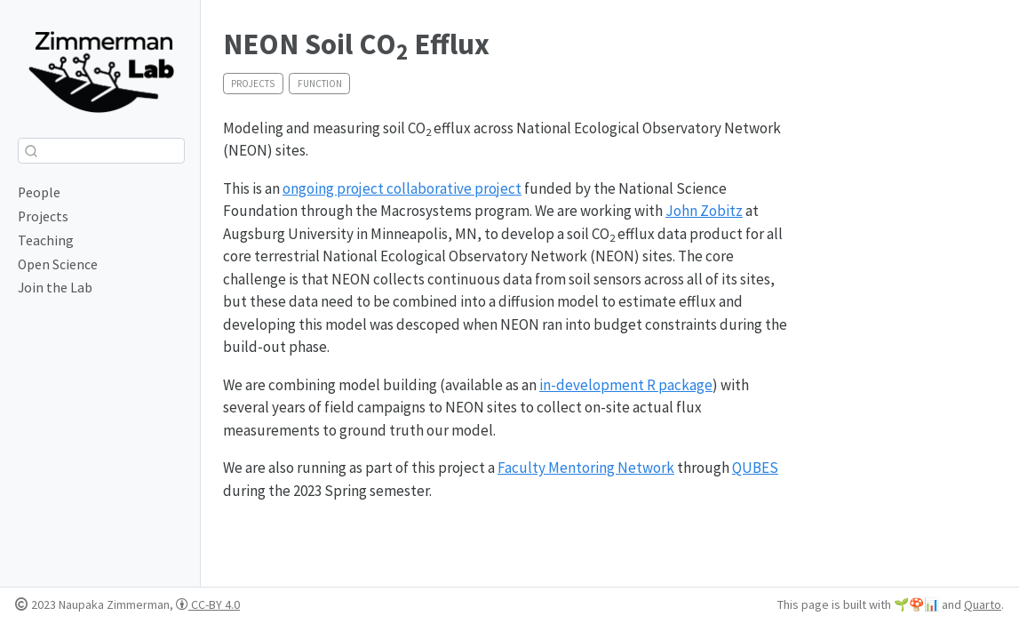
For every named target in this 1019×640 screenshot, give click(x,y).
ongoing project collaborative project (402, 188)
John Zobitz (704, 210)
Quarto (982, 604)
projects (253, 83)
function (320, 83)
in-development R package (626, 385)
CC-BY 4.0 (208, 604)
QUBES (755, 467)
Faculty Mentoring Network (586, 467)
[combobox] (101, 151)
